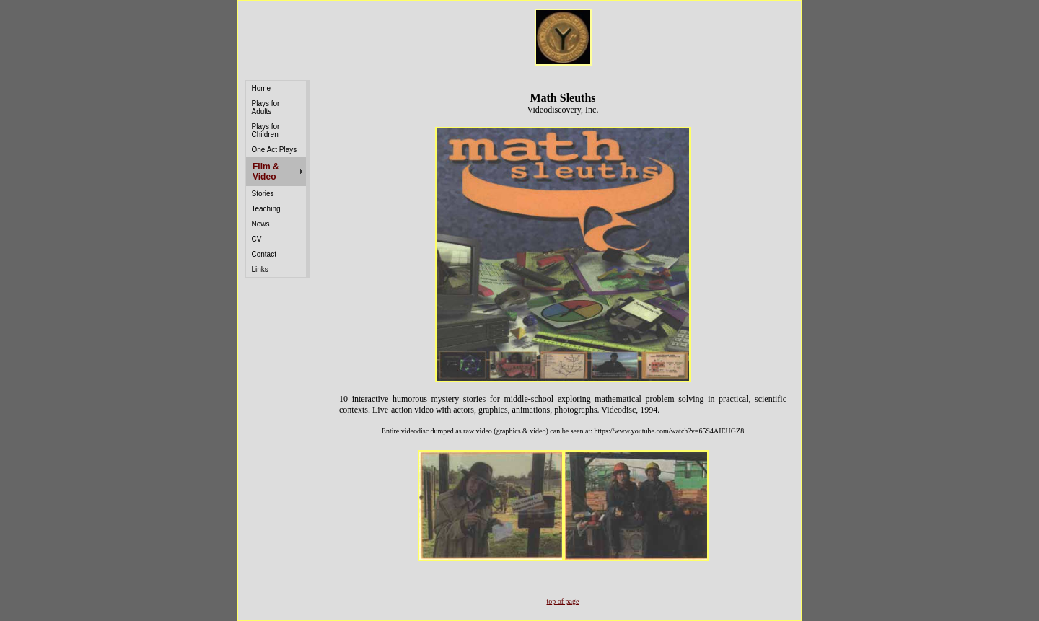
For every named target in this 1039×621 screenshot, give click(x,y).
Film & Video (266, 172)
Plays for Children (266, 130)
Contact (264, 254)
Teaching (266, 209)
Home (261, 88)
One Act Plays (274, 150)
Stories (263, 194)
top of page (563, 601)
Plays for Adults (266, 107)
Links (260, 269)
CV (257, 239)
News (261, 224)
